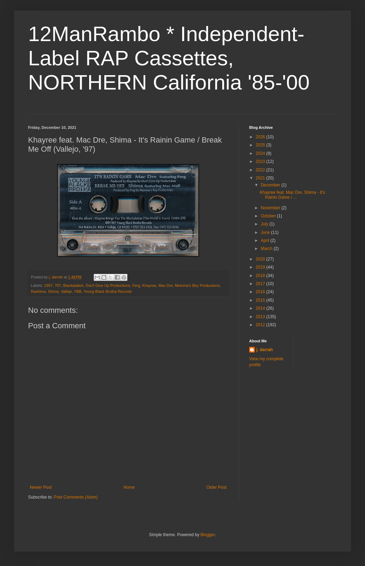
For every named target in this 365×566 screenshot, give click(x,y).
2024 (261, 153)
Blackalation (73, 285)
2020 (261, 259)
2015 (261, 300)
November (271, 207)
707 (58, 285)
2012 (261, 324)
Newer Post (41, 487)
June (266, 232)
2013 (261, 316)
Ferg (136, 285)
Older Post (216, 487)
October (269, 215)
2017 (261, 283)
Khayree (149, 285)
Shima (53, 291)
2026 (261, 136)
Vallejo (66, 291)
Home (129, 487)
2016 (261, 291)
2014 (261, 308)
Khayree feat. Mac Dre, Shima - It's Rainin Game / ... (292, 195)
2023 (261, 161)
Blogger (207, 534)
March (267, 248)
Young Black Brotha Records (108, 291)
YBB (78, 291)
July (265, 224)
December (271, 185)
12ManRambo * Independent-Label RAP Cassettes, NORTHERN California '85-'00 (169, 58)
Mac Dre (165, 285)
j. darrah (264, 349)
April (265, 240)
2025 (261, 145)
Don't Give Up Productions (108, 285)
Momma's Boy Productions (197, 285)
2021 (261, 178)
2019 (261, 267)
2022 (261, 169)
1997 (48, 285)
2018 (261, 275)
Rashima (38, 291)
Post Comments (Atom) (76, 497)
